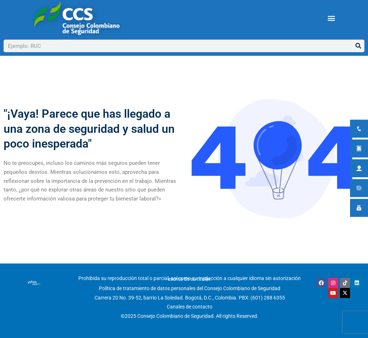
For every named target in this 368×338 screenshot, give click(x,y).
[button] (331, 18)
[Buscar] (358, 46)
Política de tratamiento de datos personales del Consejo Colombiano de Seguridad (189, 288)
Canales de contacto (189, 307)
